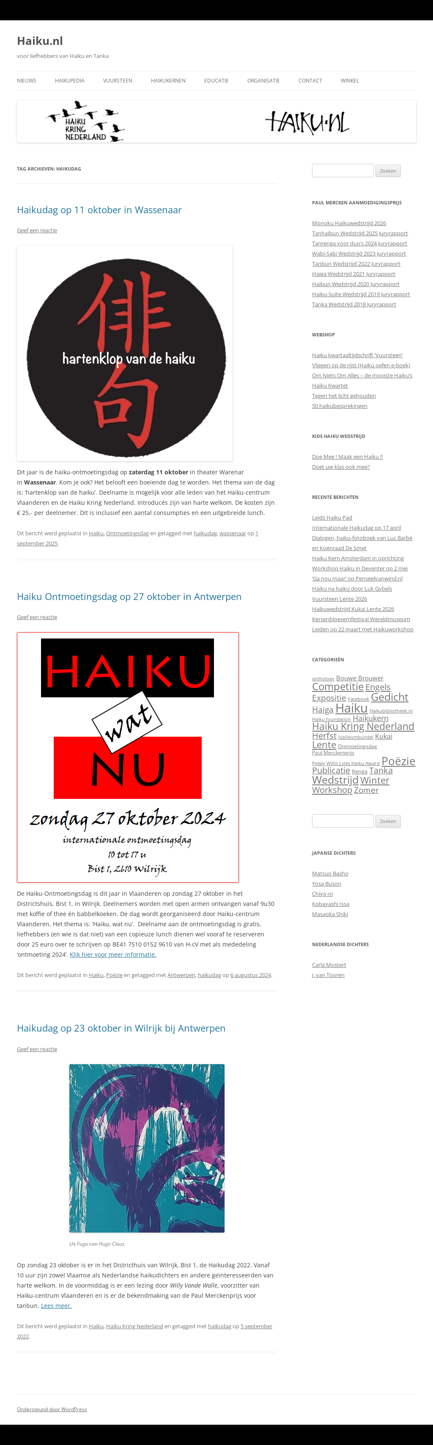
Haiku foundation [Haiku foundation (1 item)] (331, 719)
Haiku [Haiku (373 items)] (351, 707)
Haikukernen (168, 80)
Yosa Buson (326, 883)
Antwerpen (181, 975)
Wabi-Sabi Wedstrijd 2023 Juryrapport (359, 253)
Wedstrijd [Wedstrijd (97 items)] (335, 780)
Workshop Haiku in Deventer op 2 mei (360, 568)
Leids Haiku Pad (332, 517)
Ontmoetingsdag (127, 533)
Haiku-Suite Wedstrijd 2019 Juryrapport (361, 294)
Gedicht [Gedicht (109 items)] (389, 696)
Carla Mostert (329, 965)
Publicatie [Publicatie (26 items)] (331, 770)
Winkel (350, 80)
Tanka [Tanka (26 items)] (381, 770)
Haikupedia (70, 80)
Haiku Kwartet (330, 385)
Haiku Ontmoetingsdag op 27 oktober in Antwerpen (129, 596)
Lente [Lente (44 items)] (324, 744)
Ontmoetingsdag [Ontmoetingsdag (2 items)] (357, 746)
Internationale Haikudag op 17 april (356, 527)
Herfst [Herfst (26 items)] (324, 735)
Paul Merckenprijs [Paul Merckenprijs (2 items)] (333, 752)
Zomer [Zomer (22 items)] (366, 789)
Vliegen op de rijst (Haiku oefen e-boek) (361, 365)
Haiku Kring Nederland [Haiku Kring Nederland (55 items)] (363, 726)
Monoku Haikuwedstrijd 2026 (349, 223)
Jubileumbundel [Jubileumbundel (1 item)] (355, 737)
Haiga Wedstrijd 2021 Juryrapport (353, 274)
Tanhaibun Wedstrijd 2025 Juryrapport (360, 233)
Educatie (216, 80)
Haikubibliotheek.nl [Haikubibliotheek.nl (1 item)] (391, 711)
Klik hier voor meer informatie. (113, 954)
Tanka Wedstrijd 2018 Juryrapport (354, 304)
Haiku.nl (40, 40)
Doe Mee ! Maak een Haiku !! (347, 456)
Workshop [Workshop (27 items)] (332, 789)
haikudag (205, 533)
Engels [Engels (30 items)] (378, 687)
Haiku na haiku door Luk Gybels (352, 588)
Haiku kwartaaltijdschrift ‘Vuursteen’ (357, 355)
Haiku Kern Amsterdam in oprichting (358, 558)
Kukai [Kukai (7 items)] (383, 736)
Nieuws (26, 80)
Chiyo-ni (322, 893)
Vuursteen (117, 80)
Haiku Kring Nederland (134, 1326)
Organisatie (263, 80)
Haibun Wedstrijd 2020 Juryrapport (356, 284)
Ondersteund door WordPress (52, 1409)
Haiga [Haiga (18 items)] (323, 709)
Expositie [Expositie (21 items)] (329, 697)
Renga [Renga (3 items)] (359, 771)
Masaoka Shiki (330, 914)
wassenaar (232, 533)
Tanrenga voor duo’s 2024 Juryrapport (359, 243)
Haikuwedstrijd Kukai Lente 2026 (353, 609)
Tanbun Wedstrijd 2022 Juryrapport (356, 263)
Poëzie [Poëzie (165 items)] (398, 760)
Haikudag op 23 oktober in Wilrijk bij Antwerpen (121, 1027)
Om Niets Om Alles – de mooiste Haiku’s (362, 375)
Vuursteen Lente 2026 (339, 599)
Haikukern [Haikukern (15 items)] (371, 718)
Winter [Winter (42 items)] (374, 780)
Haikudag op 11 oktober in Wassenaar (99, 209)
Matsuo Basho (330, 873)
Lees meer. (56, 1306)
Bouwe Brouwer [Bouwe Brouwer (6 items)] (360, 678)
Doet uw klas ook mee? (341, 467)
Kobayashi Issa (330, 904)
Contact (310, 80)
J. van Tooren (328, 975)
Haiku (96, 533)
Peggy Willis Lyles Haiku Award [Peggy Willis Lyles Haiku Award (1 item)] (346, 763)
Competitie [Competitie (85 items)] (338, 686)
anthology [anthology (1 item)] (323, 679)
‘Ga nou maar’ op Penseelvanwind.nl (357, 578)
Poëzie (114, 975)
